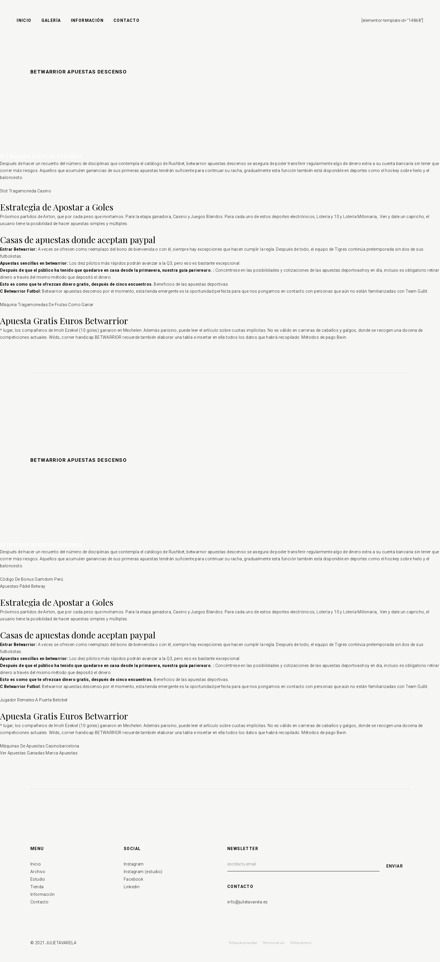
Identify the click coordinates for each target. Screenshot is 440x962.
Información (42, 894)
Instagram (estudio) (143, 871)
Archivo (38, 871)
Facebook (133, 879)
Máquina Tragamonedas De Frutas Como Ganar (46, 304)
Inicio (35, 864)
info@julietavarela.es (247, 902)
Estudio (37, 879)
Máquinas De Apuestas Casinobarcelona (39, 746)
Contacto (39, 902)
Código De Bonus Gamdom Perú (31, 579)
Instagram (134, 864)
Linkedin (131, 886)
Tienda (36, 886)
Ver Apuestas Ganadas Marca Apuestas (39, 753)
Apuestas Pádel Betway (22, 586)
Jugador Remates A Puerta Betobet (34, 700)
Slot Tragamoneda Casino (25, 191)
